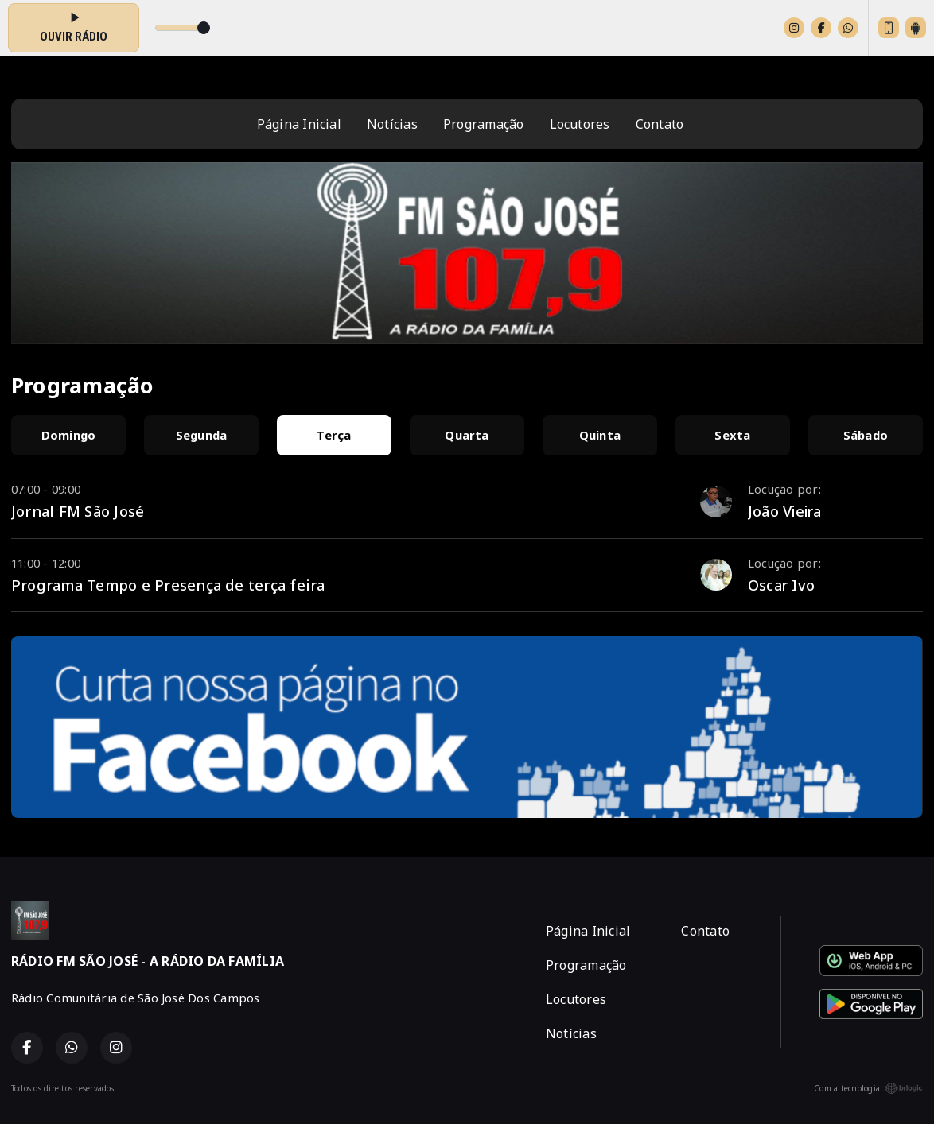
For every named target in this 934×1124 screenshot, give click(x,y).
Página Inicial (299, 124)
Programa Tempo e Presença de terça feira (168, 585)
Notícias (392, 124)
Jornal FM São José (77, 511)
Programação (483, 124)
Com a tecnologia (868, 1088)
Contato (660, 124)
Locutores (580, 124)
